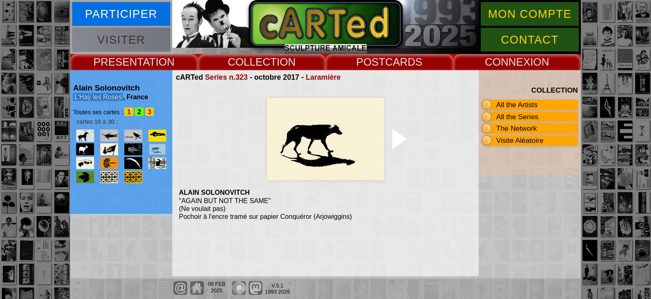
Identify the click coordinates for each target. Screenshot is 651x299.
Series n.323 (226, 77)
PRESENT (118, 62)
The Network (516, 128)
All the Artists (517, 104)
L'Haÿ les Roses (98, 96)
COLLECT (252, 62)
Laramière (323, 77)
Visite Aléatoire (519, 140)
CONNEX (508, 62)
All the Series (517, 117)
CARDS (404, 62)
